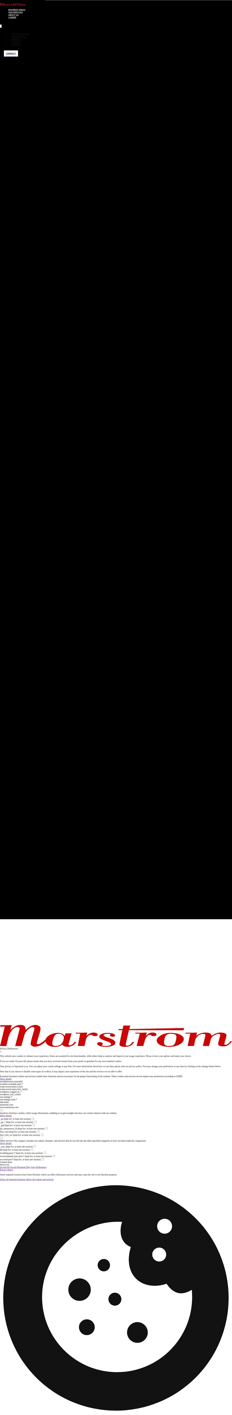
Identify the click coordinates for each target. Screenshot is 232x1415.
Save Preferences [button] (38, 1167)
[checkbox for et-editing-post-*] (45, 1153)
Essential (4, 1076)
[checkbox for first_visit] (38, 1131)
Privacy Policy (6, 1170)
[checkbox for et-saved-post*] (43, 1159)
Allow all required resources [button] (13, 1179)
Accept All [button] (5, 1167)
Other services (6, 1141)
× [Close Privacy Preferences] (0, 1051)
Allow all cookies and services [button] (40, 1179)
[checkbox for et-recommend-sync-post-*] (54, 1156)
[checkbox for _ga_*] (35, 1122)
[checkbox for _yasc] (35, 1146)
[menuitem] (12, 17)
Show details (6, 1079)
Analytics (4, 1113)
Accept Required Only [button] (20, 1167)
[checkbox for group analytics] (2, 1110)
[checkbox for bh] (32, 1149)
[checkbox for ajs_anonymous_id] (47, 1128)
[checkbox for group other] (2, 1138)
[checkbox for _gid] (34, 1125)
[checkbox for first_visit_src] (42, 1135)
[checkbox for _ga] (33, 1119)
